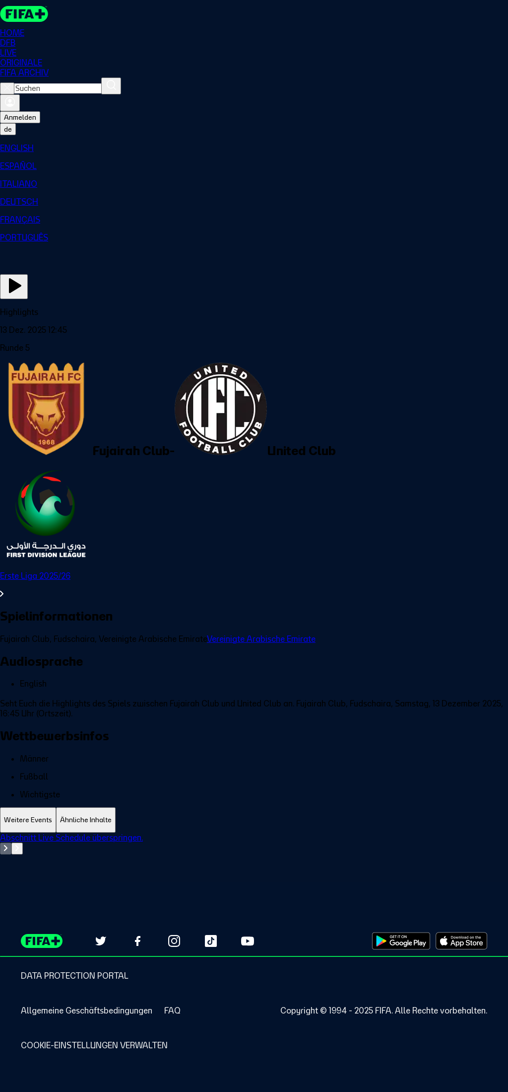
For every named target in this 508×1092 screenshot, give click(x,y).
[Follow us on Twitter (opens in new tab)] (101, 941)
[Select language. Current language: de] (8, 129)
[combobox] (57, 88)
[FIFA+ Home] (24, 14)
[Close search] (7, 88)
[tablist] (254, 820)
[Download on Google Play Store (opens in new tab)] (401, 941)
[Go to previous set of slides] (5, 849)
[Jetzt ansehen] (14, 286)
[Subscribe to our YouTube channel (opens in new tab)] (247, 941)
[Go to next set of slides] (17, 849)
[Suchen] (111, 86)
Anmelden (20, 117)
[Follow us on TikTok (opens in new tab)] (211, 941)
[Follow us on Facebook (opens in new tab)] (137, 941)
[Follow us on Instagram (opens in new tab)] (174, 941)
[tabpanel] (254, 857)
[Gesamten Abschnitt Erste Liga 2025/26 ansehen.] (254, 585)
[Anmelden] (10, 102)
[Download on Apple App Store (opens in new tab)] (461, 941)
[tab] (28, 820)
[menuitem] (254, 148)
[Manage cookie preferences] (94, 1045)
